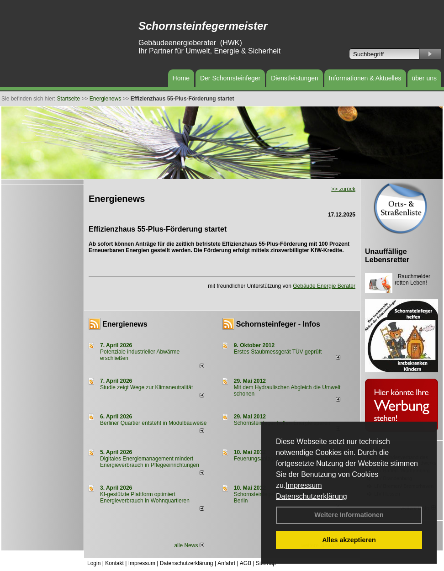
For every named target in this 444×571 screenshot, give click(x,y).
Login (93, 563)
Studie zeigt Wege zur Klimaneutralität (146, 387)
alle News (189, 545)
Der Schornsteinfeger (230, 78)
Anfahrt (226, 563)
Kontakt (114, 563)
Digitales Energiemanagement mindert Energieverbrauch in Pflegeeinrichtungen (149, 461)
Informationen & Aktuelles (365, 78)
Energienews (125, 324)
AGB (245, 563)
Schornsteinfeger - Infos (278, 324)
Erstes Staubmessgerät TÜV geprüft (278, 352)
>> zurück (343, 189)
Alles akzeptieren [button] (349, 540)
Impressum (303, 485)
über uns (424, 78)
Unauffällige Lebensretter (387, 256)
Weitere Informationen (349, 514)
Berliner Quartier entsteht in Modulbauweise (153, 423)
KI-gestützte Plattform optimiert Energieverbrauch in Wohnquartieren (145, 497)
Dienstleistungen (294, 78)
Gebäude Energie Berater (324, 286)
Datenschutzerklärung (311, 496)
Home (181, 78)
